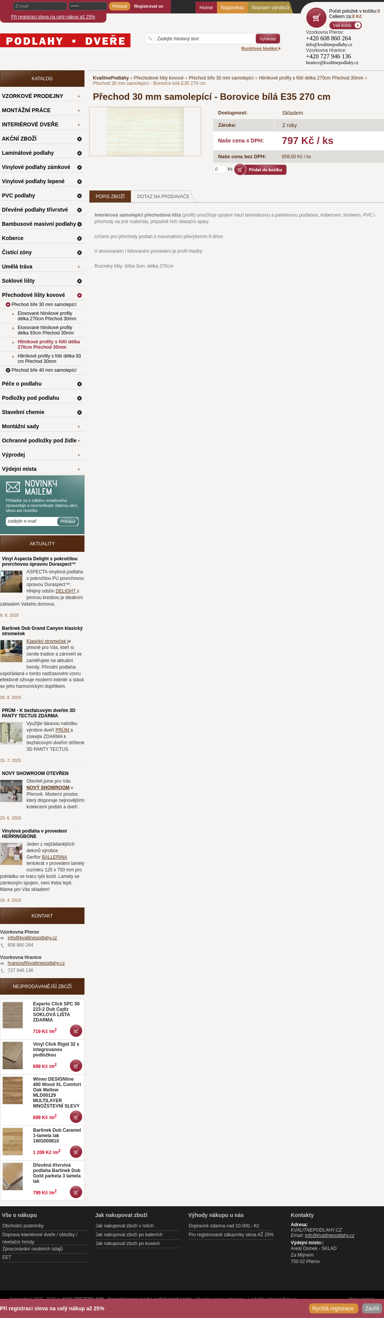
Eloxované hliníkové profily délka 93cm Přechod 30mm (46, 330)
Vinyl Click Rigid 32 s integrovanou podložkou (56, 1049)
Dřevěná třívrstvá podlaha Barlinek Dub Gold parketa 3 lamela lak (57, 1173)
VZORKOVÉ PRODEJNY (32, 96)
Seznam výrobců (270, 7)
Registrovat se (148, 6)
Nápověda (232, 7)
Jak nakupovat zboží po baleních (129, 1234)
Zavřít (372, 1308)
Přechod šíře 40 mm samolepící (44, 370)
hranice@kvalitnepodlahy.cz (36, 963)
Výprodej (13, 455)
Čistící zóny (17, 252)
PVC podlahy (18, 195)
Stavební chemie (23, 412)
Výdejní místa (19, 469)
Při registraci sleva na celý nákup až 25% (53, 17)
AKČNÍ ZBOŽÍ (19, 139)
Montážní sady (20, 426)
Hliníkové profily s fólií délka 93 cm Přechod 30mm (49, 358)
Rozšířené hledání (261, 48)
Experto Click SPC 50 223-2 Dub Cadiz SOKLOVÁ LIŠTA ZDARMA (56, 1012)
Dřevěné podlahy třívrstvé (35, 210)
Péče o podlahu (21, 384)
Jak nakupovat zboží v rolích (125, 1226)
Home (206, 7)
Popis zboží (110, 196)
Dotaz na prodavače (166, 196)
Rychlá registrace (333, 1308)
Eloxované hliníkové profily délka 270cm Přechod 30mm (47, 316)
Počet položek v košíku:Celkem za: (354, 13)
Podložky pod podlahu (30, 398)
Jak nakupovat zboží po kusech (128, 1243)
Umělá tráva (17, 266)
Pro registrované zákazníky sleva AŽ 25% (231, 1234)
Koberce (12, 238)
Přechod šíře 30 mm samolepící (221, 78)
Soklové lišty (18, 281)
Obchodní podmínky (22, 1226)
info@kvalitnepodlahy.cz (32, 937)
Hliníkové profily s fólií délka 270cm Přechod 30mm (311, 78)
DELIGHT (66, 591)
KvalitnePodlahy (111, 78)
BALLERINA (54, 857)
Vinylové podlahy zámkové (36, 167)
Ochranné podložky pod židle (39, 440)
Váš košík (342, 25)
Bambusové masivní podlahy (39, 224)
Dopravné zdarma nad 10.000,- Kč (224, 1226)
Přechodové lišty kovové (159, 78)
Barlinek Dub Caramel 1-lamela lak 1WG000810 (57, 1136)
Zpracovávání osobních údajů (32, 1249)
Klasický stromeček (46, 641)
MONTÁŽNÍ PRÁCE (26, 110)
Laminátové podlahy (28, 153)
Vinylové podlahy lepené (33, 181)
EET (6, 1257)
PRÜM (62, 730)
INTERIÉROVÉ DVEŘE (30, 124)
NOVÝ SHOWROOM (48, 787)
